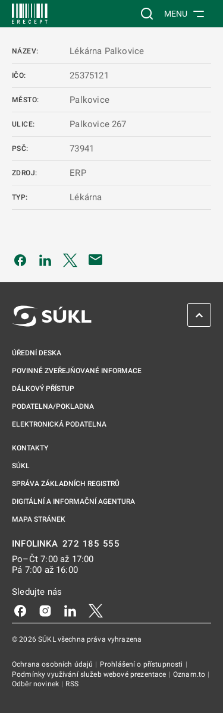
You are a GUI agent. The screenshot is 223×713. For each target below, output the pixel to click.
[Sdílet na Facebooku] (20, 259)
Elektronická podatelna (59, 424)
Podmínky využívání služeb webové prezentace (90, 674)
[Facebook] (20, 610)
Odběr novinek (36, 684)
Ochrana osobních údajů (53, 664)
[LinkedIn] (70, 610)
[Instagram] (45, 610)
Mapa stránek (38, 519)
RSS (71, 684)
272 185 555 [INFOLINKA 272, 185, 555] (91, 544)
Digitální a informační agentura (73, 501)
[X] (95, 610)
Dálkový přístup (43, 388)
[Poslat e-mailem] (95, 259)
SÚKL (21, 466)
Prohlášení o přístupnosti (142, 664)
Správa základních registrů (66, 483)
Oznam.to (190, 674)
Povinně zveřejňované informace (77, 371)
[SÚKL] (30, 13)
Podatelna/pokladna (53, 406)
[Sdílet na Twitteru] (70, 259)
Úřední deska (36, 353)
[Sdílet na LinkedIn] (45, 259)
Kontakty (30, 448)
